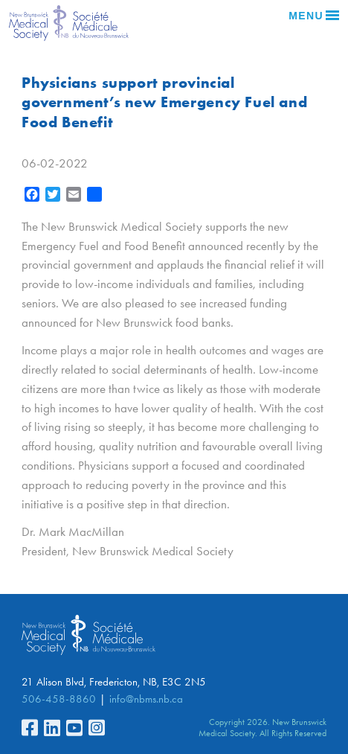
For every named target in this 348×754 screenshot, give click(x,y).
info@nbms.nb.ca (146, 699)
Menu (314, 16)
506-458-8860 (59, 699)
